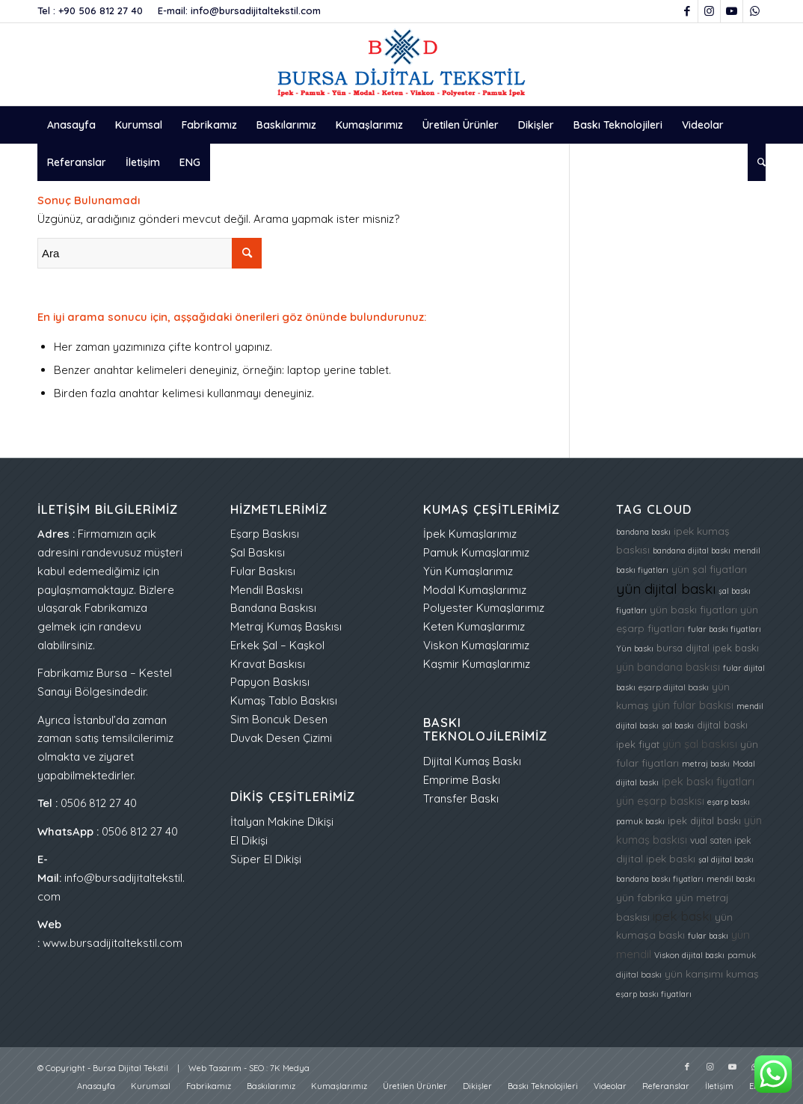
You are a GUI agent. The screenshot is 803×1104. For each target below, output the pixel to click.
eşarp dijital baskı (674, 687)
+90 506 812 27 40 (100, 10)
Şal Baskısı (257, 552)
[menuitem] (71, 125)
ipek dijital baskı (704, 821)
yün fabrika (644, 897)
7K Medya (290, 1068)
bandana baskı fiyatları (660, 879)
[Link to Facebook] (687, 11)
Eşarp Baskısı (264, 534)
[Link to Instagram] (709, 11)
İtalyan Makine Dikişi (281, 822)
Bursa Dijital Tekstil (130, 1068)
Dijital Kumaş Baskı (472, 761)
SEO (256, 1068)
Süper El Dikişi (265, 859)
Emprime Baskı (461, 780)
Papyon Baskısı (270, 682)
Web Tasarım (214, 1068)
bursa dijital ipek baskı (707, 648)
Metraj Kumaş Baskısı (286, 626)
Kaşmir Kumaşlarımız (476, 664)
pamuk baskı (640, 821)
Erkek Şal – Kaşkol (277, 645)
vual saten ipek (720, 840)
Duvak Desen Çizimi (281, 738)
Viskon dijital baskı (689, 955)
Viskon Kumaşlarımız (476, 645)
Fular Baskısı (262, 571)
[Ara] (757, 162)
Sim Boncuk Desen (278, 719)
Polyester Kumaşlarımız (483, 608)
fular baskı (708, 935)
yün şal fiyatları (709, 568)
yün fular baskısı (692, 705)
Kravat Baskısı (267, 664)
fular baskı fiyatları (724, 629)
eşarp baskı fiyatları (654, 994)
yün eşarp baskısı (660, 801)
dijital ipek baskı (655, 858)
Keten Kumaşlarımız (474, 626)
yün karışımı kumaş (712, 973)
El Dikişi (249, 840)
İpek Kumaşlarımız (470, 534)
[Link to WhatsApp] (754, 11)
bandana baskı (643, 532)
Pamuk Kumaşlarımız (476, 552)
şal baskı (678, 725)
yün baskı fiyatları (693, 609)
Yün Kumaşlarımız (468, 571)
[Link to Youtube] (731, 11)
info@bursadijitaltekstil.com (256, 10)
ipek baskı (682, 916)
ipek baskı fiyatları (708, 781)
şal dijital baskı (726, 859)
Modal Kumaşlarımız (474, 590)
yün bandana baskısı (668, 667)
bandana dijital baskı (691, 550)
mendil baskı (731, 879)
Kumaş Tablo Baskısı (283, 700)
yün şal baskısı (699, 744)
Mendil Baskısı (266, 590)
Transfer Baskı (461, 798)
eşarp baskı (728, 802)
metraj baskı (706, 763)
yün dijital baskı (666, 589)
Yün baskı (634, 648)
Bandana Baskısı (273, 608)
